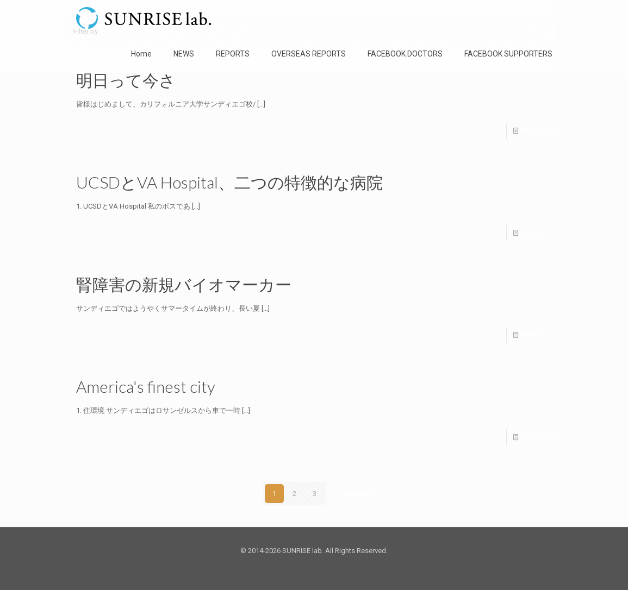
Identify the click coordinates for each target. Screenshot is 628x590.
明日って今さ (126, 80)
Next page (362, 493)
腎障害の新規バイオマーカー (183, 284)
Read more (538, 131)
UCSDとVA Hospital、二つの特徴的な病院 (229, 182)
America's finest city (145, 386)
